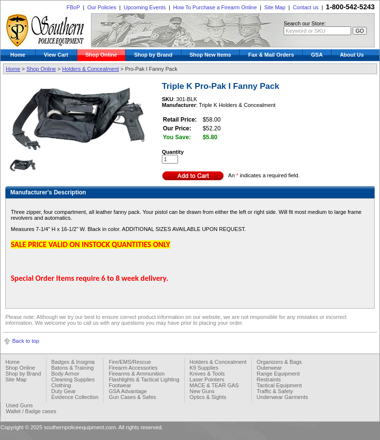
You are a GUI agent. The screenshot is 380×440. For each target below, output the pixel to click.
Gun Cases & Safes (132, 397)
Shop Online (101, 55)
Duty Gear (63, 391)
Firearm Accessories (133, 368)
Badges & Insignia (73, 362)
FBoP (73, 7)
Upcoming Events (145, 7)
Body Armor (65, 374)
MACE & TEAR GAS (214, 385)
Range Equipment (278, 374)
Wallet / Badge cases (31, 411)
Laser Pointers (207, 379)
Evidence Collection (75, 397)
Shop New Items (210, 55)
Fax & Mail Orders (271, 55)
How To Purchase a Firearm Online (215, 7)
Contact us (306, 7)
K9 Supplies (204, 368)
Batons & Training (72, 368)
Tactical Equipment (279, 385)
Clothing (61, 385)
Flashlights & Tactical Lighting (144, 379)
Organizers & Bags (279, 362)
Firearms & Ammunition (136, 374)
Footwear (120, 385)
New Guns (202, 391)
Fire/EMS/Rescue (130, 362)
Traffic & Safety (275, 391)
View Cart (56, 55)
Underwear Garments (282, 397)
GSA (317, 55)
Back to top (25, 341)
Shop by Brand (153, 55)
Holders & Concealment (90, 69)
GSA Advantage (128, 391)
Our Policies (101, 7)
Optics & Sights (208, 397)
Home (17, 55)
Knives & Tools (207, 374)
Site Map (274, 7)
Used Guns (19, 405)
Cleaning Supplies (73, 379)
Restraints (269, 379)
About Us (352, 55)
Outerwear (269, 368)
